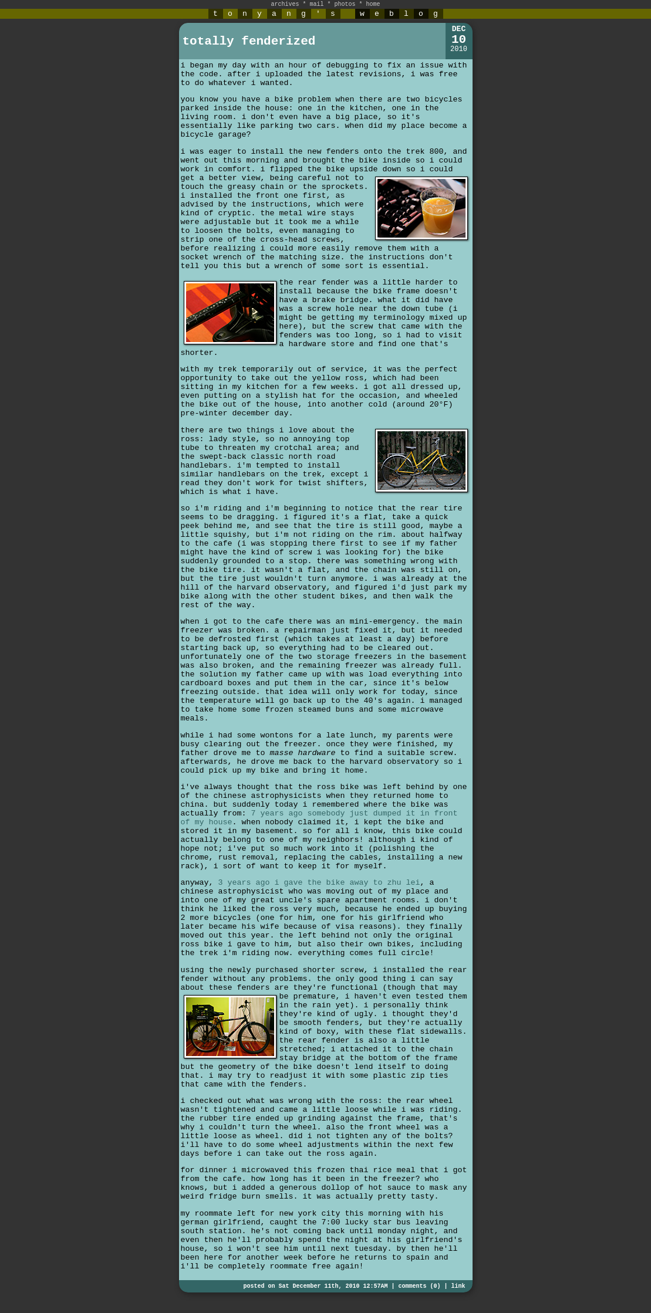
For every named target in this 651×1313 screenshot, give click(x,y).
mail (316, 4)
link (458, 1286)
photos (345, 4)
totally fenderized (249, 41)
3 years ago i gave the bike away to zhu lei (319, 882)
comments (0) (419, 1286)
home (373, 4)
